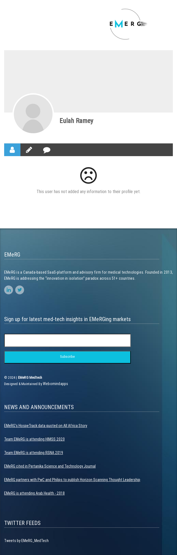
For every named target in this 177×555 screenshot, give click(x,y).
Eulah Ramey (76, 121)
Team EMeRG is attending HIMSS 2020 (34, 439)
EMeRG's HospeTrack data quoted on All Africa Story (45, 425)
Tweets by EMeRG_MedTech (26, 540)
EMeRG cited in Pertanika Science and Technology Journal (50, 466)
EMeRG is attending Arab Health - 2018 (34, 493)
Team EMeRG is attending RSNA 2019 (33, 452)
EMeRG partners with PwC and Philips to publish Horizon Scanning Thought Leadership (72, 479)
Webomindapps (55, 383)
